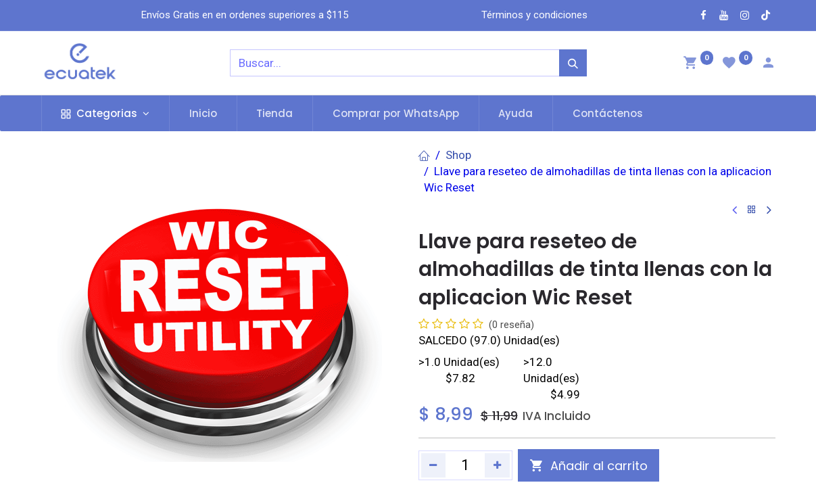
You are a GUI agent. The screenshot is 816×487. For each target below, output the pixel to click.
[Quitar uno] (433, 465)
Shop (458, 155)
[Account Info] (768, 64)
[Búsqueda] (573, 62)
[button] (588, 465)
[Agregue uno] (497, 465)
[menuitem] (203, 113)
